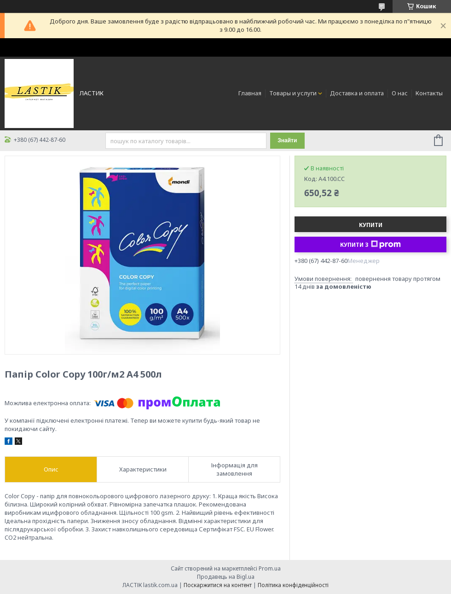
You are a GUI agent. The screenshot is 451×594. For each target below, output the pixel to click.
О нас (400, 93)
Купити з (370, 244)
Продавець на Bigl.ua (225, 577)
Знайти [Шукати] (287, 140)
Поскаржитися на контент (218, 585)
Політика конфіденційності (293, 585)
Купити (370, 225)
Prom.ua (270, 568)
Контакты (429, 93)
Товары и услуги (293, 93)
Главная (249, 93)
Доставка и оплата (357, 93)
